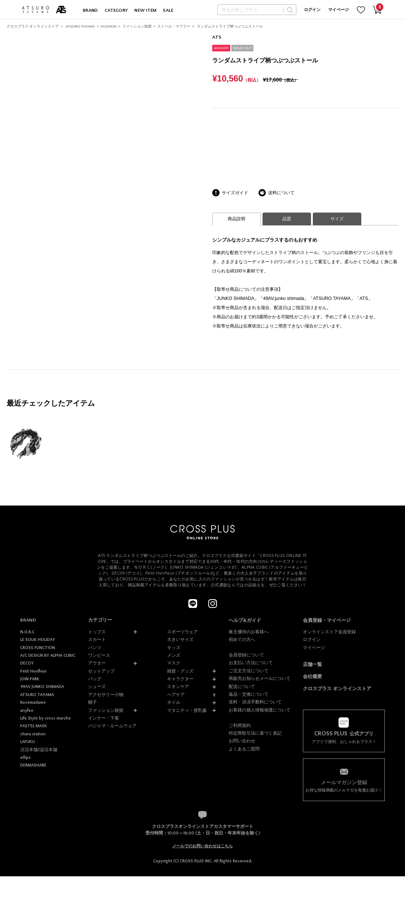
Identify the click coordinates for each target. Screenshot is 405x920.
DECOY (27, 663)
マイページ (338, 10)
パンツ (94, 647)
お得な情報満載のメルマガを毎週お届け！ (343, 786)
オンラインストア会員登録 (329, 632)
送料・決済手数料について (255, 702)
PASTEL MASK (33, 726)
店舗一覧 (312, 664)
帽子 (92, 702)
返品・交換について (248, 694)
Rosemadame (33, 702)
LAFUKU (27, 741)
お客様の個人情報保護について (259, 710)
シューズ (97, 686)
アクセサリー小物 (105, 694)
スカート (97, 639)
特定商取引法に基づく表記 (255, 733)
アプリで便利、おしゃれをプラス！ (343, 737)
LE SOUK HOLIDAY (37, 639)
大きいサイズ (180, 639)
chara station (33, 734)
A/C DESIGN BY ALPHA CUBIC (47, 655)
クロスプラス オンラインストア (33, 26)
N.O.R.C (27, 632)
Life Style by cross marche (45, 718)
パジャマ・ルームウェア (112, 726)
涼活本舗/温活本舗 (38, 749)
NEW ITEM (145, 10)
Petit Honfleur (33, 671)
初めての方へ (242, 639)
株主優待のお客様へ (248, 632)
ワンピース (99, 655)
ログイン (312, 10)
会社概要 (312, 676)
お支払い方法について (251, 662)
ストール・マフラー (173, 26)
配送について (242, 686)
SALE (168, 10)
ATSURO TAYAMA (80, 26)
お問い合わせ (242, 741)
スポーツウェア (182, 632)
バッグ (94, 679)
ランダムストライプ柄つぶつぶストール (230, 26)
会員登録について (246, 655)
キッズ (173, 647)
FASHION (108, 26)
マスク (173, 663)
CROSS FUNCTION (37, 647)
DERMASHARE (33, 765)
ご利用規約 (240, 725)
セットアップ (101, 671)
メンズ (173, 655)
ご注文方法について (248, 671)
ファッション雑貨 (137, 26)
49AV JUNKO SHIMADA (42, 686)
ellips (25, 757)
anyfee (26, 710)
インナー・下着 (103, 718)
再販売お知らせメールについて (259, 678)
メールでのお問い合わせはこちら (202, 846)
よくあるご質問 (244, 749)
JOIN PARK (29, 679)
